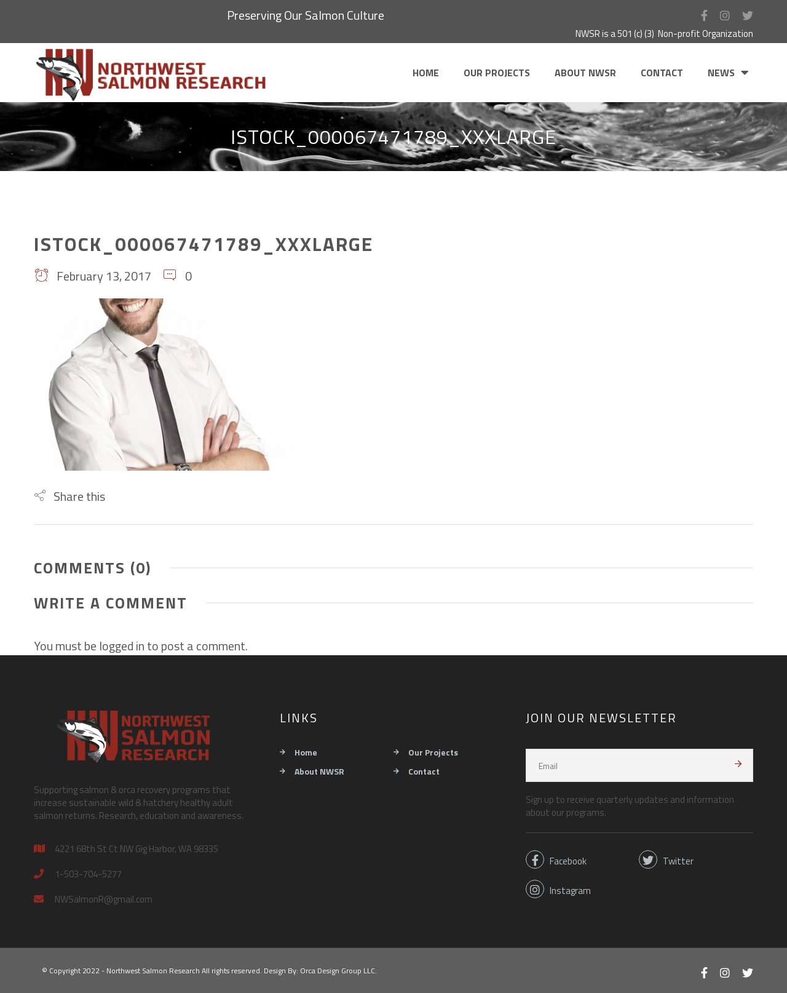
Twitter (666, 859)
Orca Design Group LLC (337, 970)
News (721, 72)
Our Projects (497, 72)
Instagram (558, 889)
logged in (121, 645)
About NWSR (585, 72)
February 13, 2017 (92, 275)
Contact (662, 72)
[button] (69, 496)
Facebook (556, 859)
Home (426, 72)
